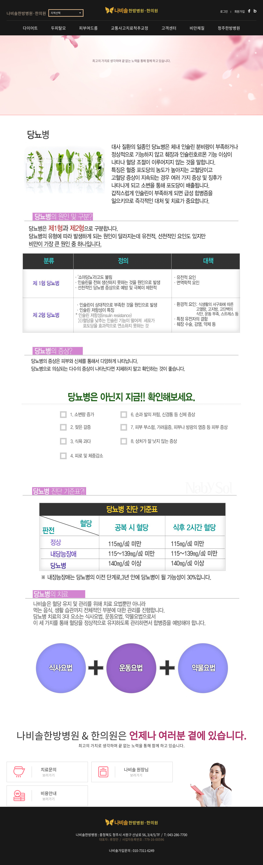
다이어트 (30, 28)
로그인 (224, 11)
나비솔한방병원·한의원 (26, 13)
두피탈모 (58, 28)
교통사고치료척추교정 (129, 28)
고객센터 (168, 28)
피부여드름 (88, 28)
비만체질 (197, 28)
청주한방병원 (229, 28)
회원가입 (239, 11)
